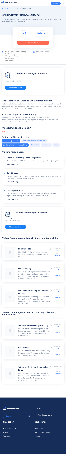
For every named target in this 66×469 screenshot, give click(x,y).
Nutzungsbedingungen (43, 432)
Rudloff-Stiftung (24, 268)
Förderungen (8, 8)
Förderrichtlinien (33, 43)
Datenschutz (39, 428)
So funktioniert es (9, 428)
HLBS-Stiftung (23, 347)
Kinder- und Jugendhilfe (11, 141)
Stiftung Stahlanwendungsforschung (33, 325)
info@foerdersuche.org (43, 415)
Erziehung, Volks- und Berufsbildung (15, 145)
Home (2, 8)
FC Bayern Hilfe (24, 249)
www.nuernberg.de (42, 52)
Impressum (39, 436)
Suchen (26, 416)
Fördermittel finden (15, 88)
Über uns (6, 436)
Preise (5, 432)
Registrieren (55, 3)
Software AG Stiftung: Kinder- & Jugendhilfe (24, 158)
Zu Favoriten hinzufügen (50, 249)
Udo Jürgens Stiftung (15, 190)
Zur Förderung (13, 164)
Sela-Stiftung (12, 173)
